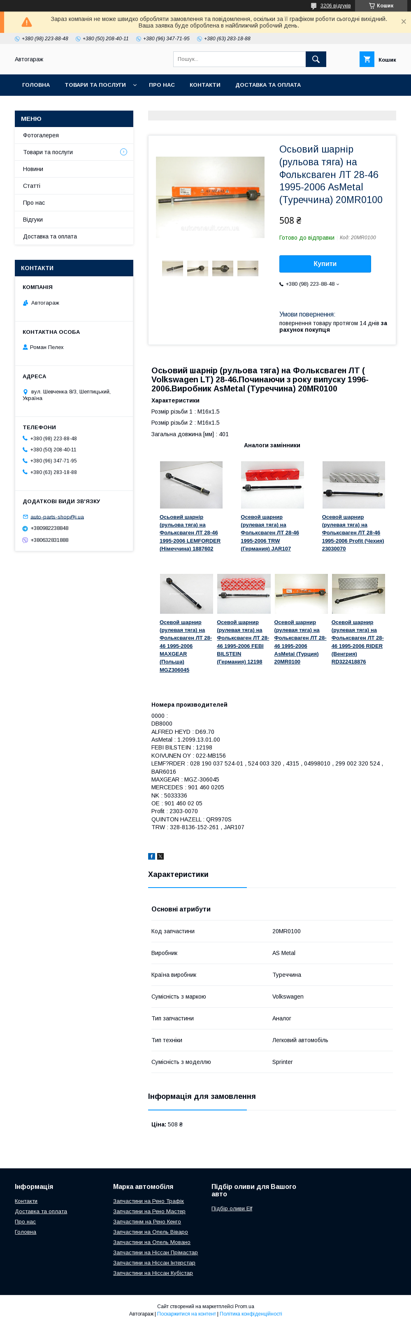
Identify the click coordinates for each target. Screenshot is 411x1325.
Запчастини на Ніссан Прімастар (155, 1252)
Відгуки (33, 219)
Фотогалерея (41, 135)
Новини (33, 169)
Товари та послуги (95, 85)
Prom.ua (244, 1306)
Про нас (162, 85)
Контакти (205, 85)
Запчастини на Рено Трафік (148, 1201)
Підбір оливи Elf (231, 1208)
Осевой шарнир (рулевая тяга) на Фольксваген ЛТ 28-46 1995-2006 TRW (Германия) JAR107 (270, 533)
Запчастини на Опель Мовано (151, 1242)
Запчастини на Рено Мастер (149, 1211)
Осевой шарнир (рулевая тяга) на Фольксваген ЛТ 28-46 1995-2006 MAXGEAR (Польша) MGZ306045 (186, 646)
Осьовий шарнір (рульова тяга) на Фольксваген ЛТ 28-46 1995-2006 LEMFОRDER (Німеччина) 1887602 (190, 533)
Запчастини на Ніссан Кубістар (153, 1273)
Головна (36, 85)
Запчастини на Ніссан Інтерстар (154, 1263)
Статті (31, 186)
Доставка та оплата (268, 85)
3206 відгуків (335, 6)
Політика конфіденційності (251, 1314)
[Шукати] (316, 59)
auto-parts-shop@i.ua (57, 516)
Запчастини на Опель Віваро (150, 1232)
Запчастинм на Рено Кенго (147, 1222)
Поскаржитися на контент (186, 1314)
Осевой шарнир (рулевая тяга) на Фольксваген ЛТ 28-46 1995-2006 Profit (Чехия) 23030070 (353, 533)
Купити (325, 263)
